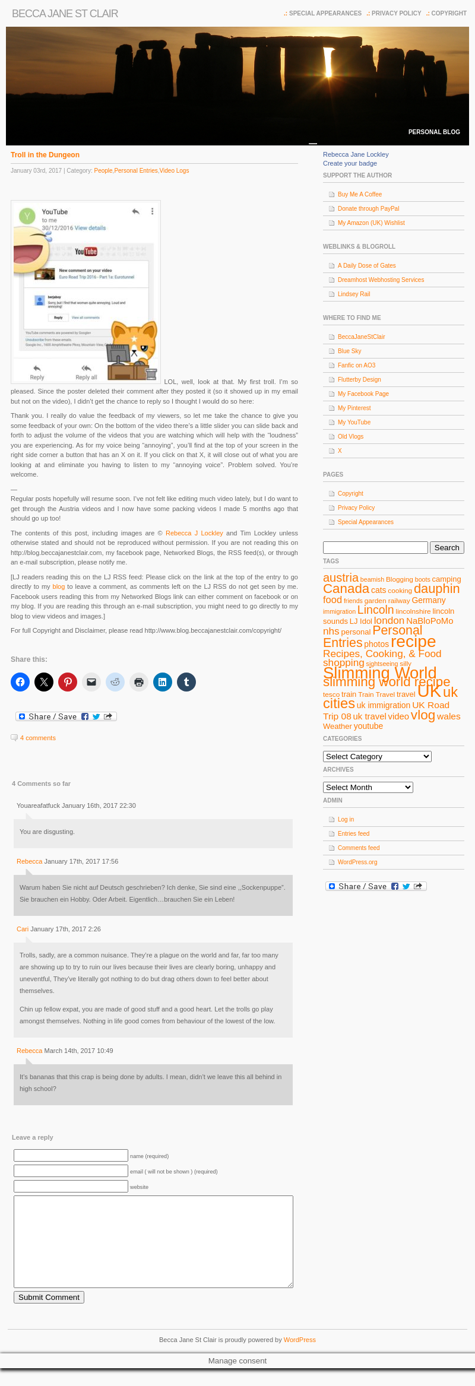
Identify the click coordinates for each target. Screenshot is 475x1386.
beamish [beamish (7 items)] (372, 579)
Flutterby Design (359, 379)
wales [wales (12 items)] (449, 716)
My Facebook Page (363, 394)
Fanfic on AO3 (356, 365)
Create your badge (350, 163)
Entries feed (353, 833)
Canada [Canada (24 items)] (346, 588)
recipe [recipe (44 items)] (413, 641)
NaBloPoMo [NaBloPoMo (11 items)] (429, 621)
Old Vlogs (350, 436)
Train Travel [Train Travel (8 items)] (376, 694)
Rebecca (29, 861)
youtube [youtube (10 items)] (369, 726)
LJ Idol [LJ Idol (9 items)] (361, 621)
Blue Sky (349, 351)
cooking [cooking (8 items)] (400, 590)
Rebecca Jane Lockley (356, 154)
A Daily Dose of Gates (367, 265)
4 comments (38, 737)
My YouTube (354, 422)
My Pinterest (354, 408)
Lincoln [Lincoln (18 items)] (375, 609)
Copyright (449, 13)
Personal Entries (135, 170)
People (103, 170)
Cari (22, 929)
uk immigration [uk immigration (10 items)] (384, 705)
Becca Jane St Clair (65, 14)
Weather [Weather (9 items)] (337, 726)
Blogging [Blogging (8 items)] (399, 579)
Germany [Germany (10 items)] (428, 600)
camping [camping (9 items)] (446, 579)
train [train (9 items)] (348, 694)
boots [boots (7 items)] (422, 579)
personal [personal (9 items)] (356, 631)
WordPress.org (358, 862)
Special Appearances (325, 13)
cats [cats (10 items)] (379, 590)
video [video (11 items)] (399, 716)
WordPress (300, 1357)
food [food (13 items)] (332, 599)
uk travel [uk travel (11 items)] (370, 716)
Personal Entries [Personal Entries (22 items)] (373, 636)
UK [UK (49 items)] (429, 690)
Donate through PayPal (368, 208)
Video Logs (174, 170)
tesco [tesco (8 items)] (331, 694)
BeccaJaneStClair (361, 337)
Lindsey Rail (354, 294)
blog (59, 586)
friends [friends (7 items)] (353, 600)
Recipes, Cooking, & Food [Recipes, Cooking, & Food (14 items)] (382, 653)
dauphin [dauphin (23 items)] (437, 588)
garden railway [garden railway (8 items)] (387, 601)
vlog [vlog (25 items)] (423, 715)
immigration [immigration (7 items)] (339, 611)
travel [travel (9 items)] (406, 694)
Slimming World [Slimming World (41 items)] (380, 673)
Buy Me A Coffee (360, 194)
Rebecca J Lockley (194, 533)
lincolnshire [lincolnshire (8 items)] (413, 611)
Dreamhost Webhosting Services (381, 280)
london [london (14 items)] (389, 620)
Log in (346, 819)
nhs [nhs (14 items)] (331, 631)
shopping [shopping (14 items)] (344, 662)
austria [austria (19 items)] (341, 577)
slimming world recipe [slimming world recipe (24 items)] (387, 681)
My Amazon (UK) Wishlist (371, 223)
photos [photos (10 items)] (376, 644)
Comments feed (359, 848)
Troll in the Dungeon (45, 155)
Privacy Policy (397, 13)
